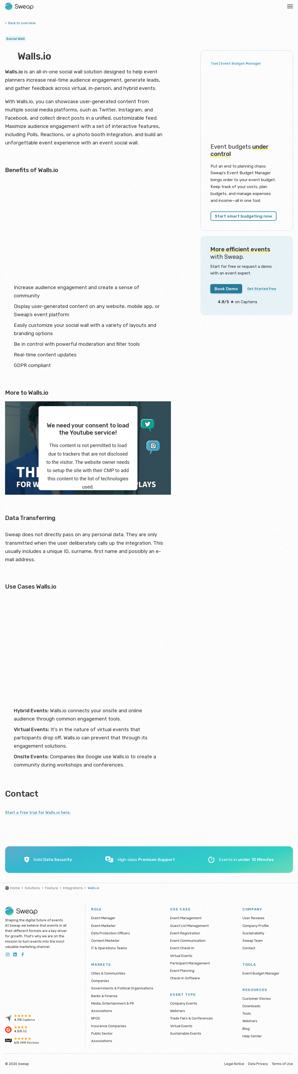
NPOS (95, 1018)
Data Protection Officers (110, 933)
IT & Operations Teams (109, 948)
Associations (101, 1011)
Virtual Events (181, 956)
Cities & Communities (108, 973)
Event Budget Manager (260, 973)
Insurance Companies (108, 1026)
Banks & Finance (104, 996)
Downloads (251, 1006)
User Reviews (253, 918)
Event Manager (103, 918)
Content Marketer (105, 941)
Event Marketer (103, 926)
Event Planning (182, 971)
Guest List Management (189, 926)
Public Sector (102, 1033)
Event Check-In (182, 948)
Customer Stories (256, 999)
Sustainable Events (185, 1033)
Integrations (73, 888)
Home (12, 888)
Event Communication (187, 941)
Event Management (186, 918)
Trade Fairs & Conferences (191, 1018)
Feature (51, 888)
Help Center (252, 1036)
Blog (246, 1029)
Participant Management (190, 963)
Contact (248, 948)
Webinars (177, 1011)
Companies (100, 981)
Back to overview (20, 23)
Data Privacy (258, 1064)
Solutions (32, 888)
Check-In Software (185, 978)
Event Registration (185, 933)
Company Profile (255, 926)
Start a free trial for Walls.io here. (42, 812)
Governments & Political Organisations (122, 988)
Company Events (183, 1003)
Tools (246, 1013)
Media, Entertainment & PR (112, 1003)
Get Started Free (265, 278)
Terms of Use (282, 1064)
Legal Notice (234, 1064)
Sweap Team (252, 941)
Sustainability (253, 933)
